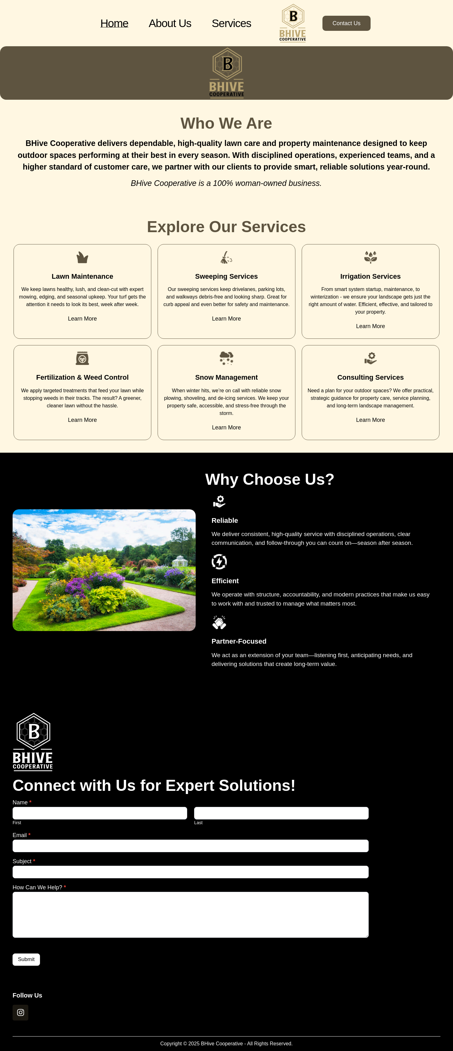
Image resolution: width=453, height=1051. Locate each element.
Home (114, 23)
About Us (170, 23)
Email (22, 835)
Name (22, 803)
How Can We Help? (39, 888)
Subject (24, 861)
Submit (26, 959)
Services (231, 23)
